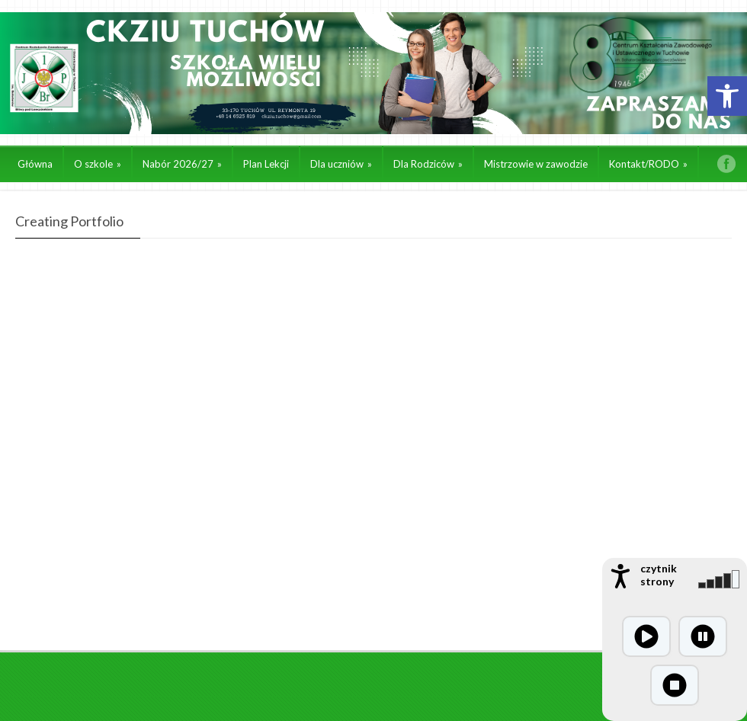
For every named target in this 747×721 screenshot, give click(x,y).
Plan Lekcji (266, 164)
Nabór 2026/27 (182, 164)
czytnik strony (658, 575)
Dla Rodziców (428, 164)
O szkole (97, 164)
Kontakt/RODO (648, 164)
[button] (727, 96)
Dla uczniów (341, 164)
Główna (35, 164)
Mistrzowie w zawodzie (536, 164)
